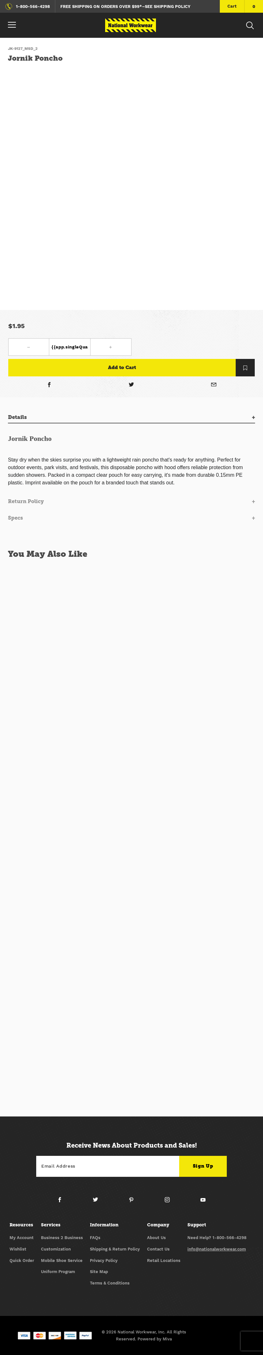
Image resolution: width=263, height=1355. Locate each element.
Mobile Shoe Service (62, 1260)
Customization (56, 1249)
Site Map (99, 1271)
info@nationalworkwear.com (216, 1249)
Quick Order (22, 1260)
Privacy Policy (104, 1260)
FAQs (95, 1237)
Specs (15, 518)
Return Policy (26, 501)
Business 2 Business (62, 1237)
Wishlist (18, 1249)
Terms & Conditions (110, 1283)
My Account (22, 1237)
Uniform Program (58, 1271)
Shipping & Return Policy (115, 1249)
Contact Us (158, 1249)
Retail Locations (163, 1260)
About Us (156, 1237)
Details (17, 417)
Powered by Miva (155, 1339)
